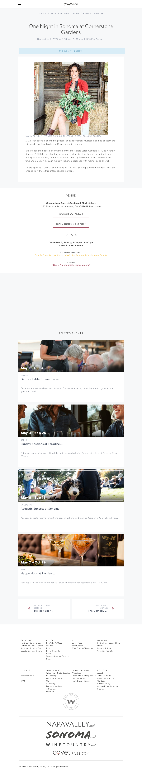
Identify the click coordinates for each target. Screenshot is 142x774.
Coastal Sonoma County (32, 651)
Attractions (51, 689)
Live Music (48, 136)
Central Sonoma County (32, 646)
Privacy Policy (103, 684)
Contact (101, 681)
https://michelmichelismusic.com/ (71, 265)
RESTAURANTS (27, 676)
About (100, 673)
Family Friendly (33, 136)
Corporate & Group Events (84, 676)
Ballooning (51, 676)
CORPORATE (103, 670)
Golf (48, 681)
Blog (48, 648)
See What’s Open (54, 643)
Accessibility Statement (108, 686)
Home (76, 14)
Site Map (101, 689)
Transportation (78, 678)
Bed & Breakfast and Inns (108, 643)
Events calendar (93, 14)
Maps (48, 654)
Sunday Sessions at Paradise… (42, 444)
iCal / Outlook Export (71, 224)
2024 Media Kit (104, 676)
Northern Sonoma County (32, 643)
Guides (49, 646)
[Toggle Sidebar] (19, 4)
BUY (73, 640)
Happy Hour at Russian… (38, 573)
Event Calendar (53, 651)
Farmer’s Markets (54, 686)
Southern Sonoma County (32, 648)
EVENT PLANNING (80, 670)
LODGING (102, 640)
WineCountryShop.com (82, 648)
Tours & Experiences (81, 681)
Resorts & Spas (104, 648)
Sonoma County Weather (58, 656)
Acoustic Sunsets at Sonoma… (41, 508)
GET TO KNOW (27, 640)
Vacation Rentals (105, 651)
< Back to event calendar (54, 14)
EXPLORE (50, 640)
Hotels (100, 646)
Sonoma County (92, 136)
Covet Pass (77, 643)
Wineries (25, 670)
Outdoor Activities (54, 678)
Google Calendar (71, 214)
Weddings (76, 673)
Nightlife (50, 692)
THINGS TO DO (53, 670)
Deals (48, 659)
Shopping (50, 684)
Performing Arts (72, 136)
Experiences (77, 646)
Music (58, 136)
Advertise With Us (105, 678)
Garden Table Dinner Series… (41, 379)
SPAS (23, 681)
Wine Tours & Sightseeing (58, 673)
